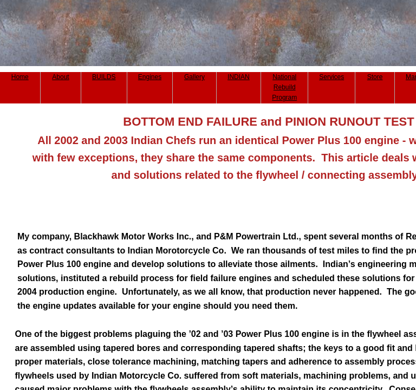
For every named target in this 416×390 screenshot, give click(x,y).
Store (375, 77)
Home (20, 77)
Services (331, 77)
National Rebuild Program (284, 87)
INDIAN (238, 77)
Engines (149, 77)
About (60, 77)
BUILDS (103, 77)
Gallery (194, 77)
